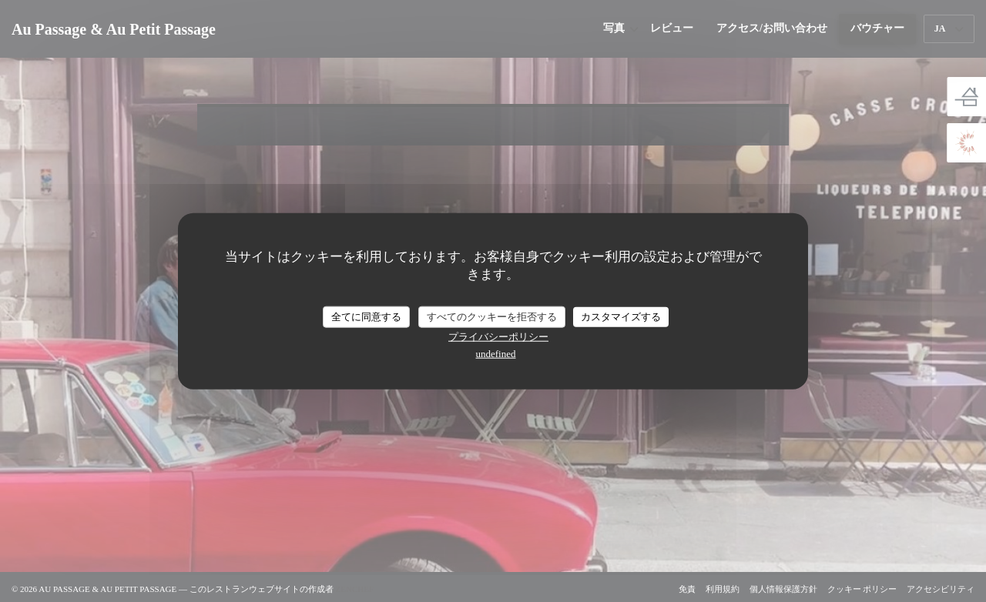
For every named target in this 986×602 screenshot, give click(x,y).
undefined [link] (496, 353)
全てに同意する (366, 317)
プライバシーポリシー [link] (498, 336)
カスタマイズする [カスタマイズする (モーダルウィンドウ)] (621, 317)
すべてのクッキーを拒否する (492, 317)
